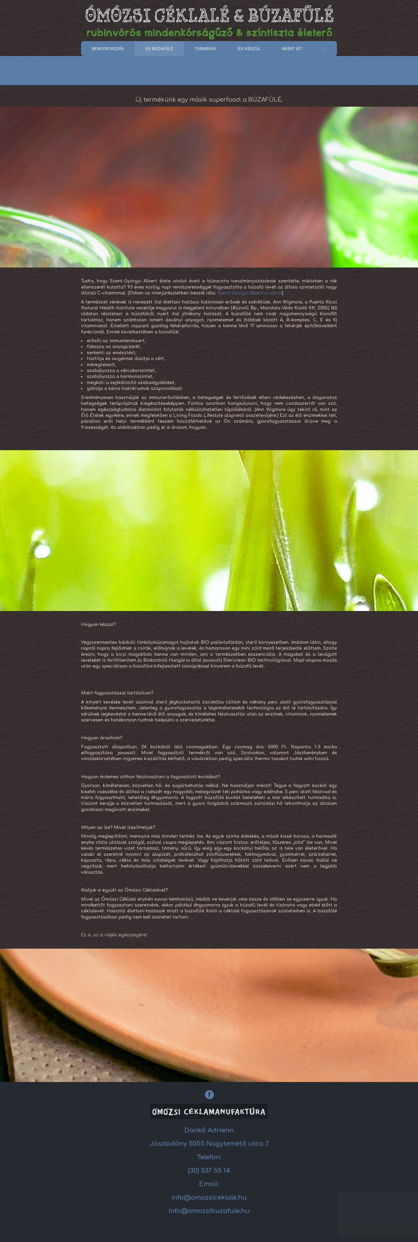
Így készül (249, 48)
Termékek (205, 48)
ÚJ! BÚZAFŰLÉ (159, 48)
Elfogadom (373, 1229)
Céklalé (209, 21)
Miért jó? (292, 48)
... (325, 48)
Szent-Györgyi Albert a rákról (249, 293)
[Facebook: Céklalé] (209, 1094)
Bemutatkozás (108, 48)
